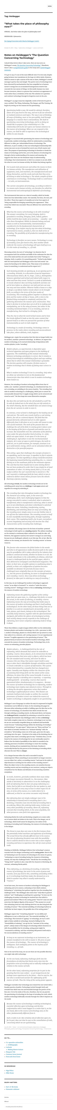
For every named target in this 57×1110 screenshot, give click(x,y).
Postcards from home (13, 1056)
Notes (14, 1027)
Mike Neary (10, 1073)
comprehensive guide (21, 68)
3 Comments (47, 1028)
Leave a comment (38, 48)
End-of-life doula (12, 1087)
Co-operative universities (14, 1042)
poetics (13, 1028)
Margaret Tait (10, 1052)
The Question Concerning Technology (32, 1028)
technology (18, 1028)
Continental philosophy (25, 1027)
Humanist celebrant (12, 1089)
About (6, 1101)
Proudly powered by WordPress (14, 1106)
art (18, 1027)
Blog (16, 48)
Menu (50, 6)
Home (6, 1097)
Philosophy (7, 1028)
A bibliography (12, 1045)
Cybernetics (22, 48)
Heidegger (29, 48)
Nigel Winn (10, 1070)
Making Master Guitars (15, 1049)
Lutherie (9, 1047)
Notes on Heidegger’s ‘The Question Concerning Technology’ (26, 56)
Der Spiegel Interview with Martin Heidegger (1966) (21, 41)
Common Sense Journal (14, 1054)
